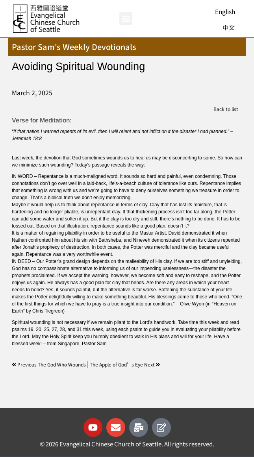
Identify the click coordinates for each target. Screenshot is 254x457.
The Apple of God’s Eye (117, 364)
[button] (125, 18)
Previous (25, 364)
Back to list (225, 108)
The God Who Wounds (62, 364)
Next (152, 364)
